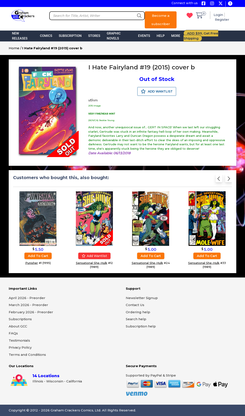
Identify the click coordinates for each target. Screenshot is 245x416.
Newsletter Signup (142, 298)
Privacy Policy (20, 347)
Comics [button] (46, 36)
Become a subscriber (160, 20)
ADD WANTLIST (157, 91)
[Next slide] (228, 179)
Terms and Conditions (27, 355)
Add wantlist (94, 256)
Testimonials (19, 340)
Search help (136, 319)
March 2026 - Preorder (28, 305)
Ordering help (138, 312)
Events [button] (144, 36)
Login (218, 15)
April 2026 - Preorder (27, 298)
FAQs (13, 333)
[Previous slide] (219, 179)
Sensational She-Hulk (91, 263)
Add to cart (38, 256)
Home (14, 48)
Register (222, 19)
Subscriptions (20, 319)
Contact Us (135, 305)
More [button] (175, 36)
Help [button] (161, 36)
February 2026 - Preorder (31, 312)
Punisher (31, 263)
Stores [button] (94, 36)
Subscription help (141, 326)
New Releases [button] (19, 35)
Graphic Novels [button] (114, 35)
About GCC (18, 326)
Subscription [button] (70, 36)
